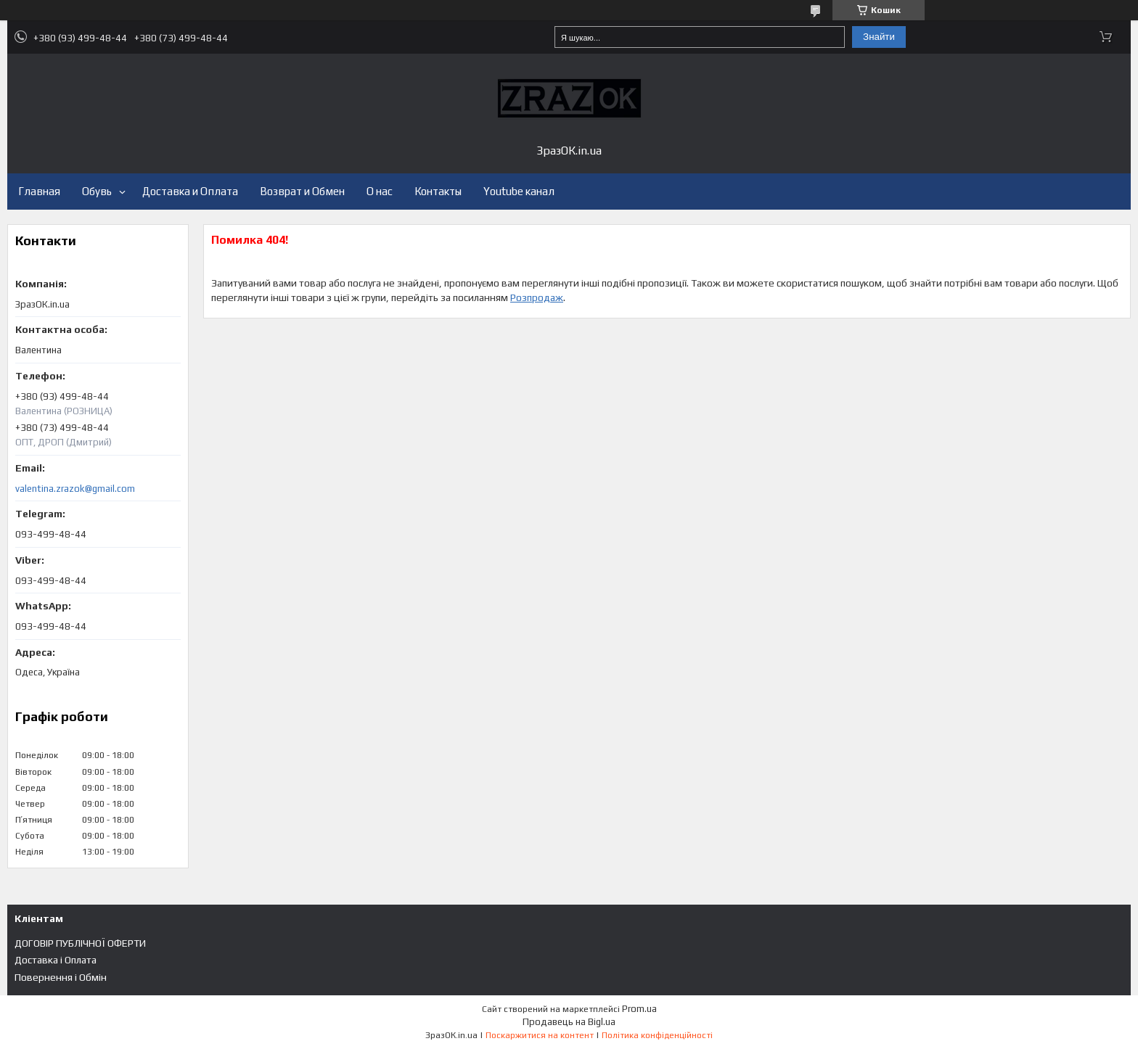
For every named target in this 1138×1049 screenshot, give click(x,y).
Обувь (97, 191)
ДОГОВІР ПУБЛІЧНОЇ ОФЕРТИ (80, 943)
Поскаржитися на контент (540, 1035)
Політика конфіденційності (657, 1035)
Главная (39, 191)
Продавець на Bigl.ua (569, 1021)
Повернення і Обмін (61, 977)
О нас (380, 191)
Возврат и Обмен (302, 191)
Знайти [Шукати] (879, 36)
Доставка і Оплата (56, 960)
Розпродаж (536, 297)
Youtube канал (518, 191)
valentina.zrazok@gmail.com (75, 488)
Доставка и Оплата (190, 191)
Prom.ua (639, 1008)
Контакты (438, 191)
